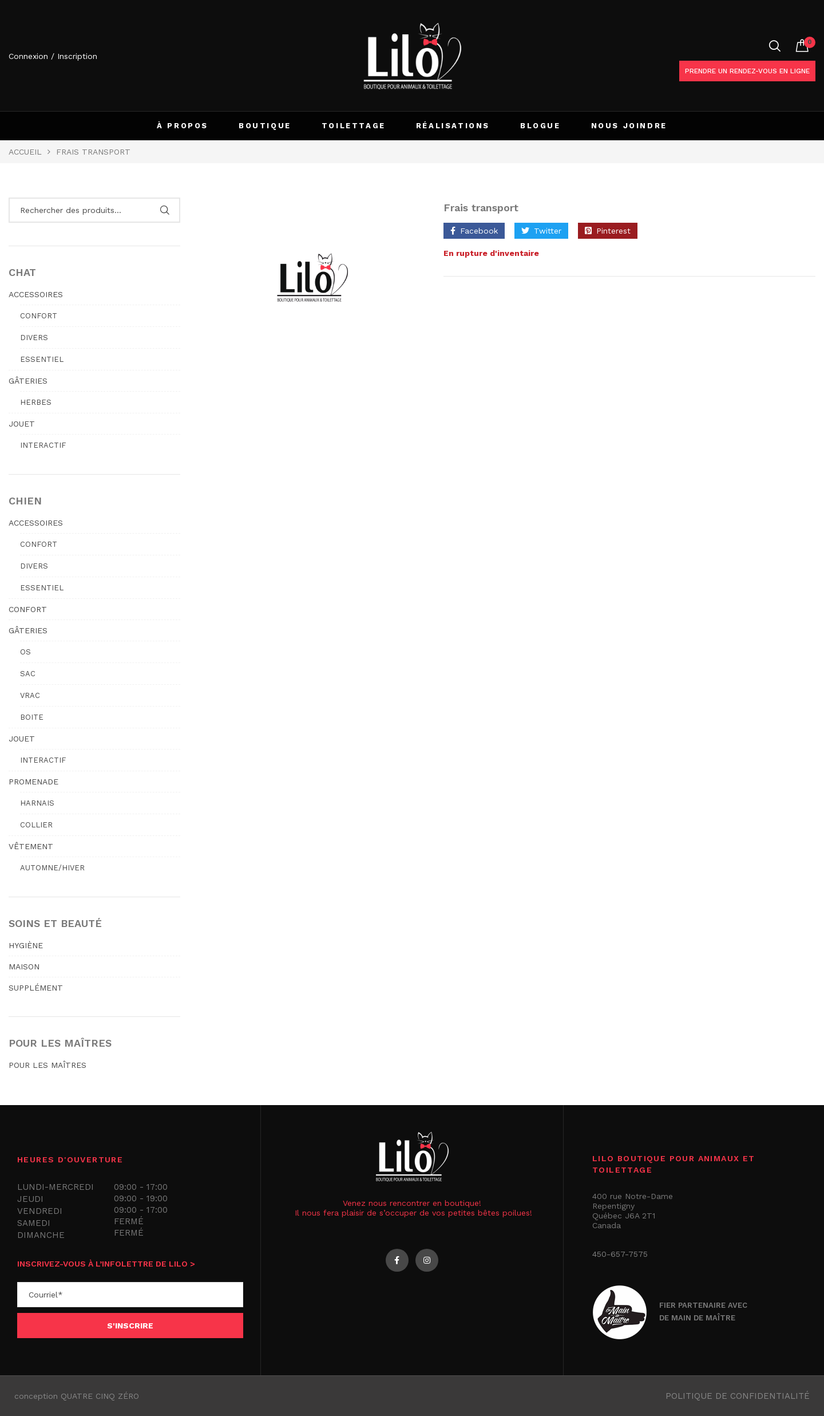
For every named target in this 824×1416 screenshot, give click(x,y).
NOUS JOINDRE (629, 125)
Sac (27, 673)
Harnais (37, 803)
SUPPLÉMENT (36, 987)
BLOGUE (540, 125)
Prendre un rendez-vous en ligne (747, 71)
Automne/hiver (52, 867)
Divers (34, 337)
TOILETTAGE (354, 125)
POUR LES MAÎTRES (47, 1065)
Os (25, 652)
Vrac (30, 695)
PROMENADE (33, 781)
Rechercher (164, 210)
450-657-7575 (620, 1254)
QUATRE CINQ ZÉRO (100, 1396)
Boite (31, 717)
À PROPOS (182, 125)
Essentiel (42, 359)
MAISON (24, 966)
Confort (38, 315)
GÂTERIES (28, 380)
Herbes (36, 402)
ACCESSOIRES (36, 294)
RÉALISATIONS (453, 125)
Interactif (43, 445)
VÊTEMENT (31, 846)
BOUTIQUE (265, 125)
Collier (36, 825)
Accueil (25, 151)
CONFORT (28, 609)
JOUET (22, 423)
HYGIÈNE (26, 945)
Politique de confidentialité (737, 1396)
